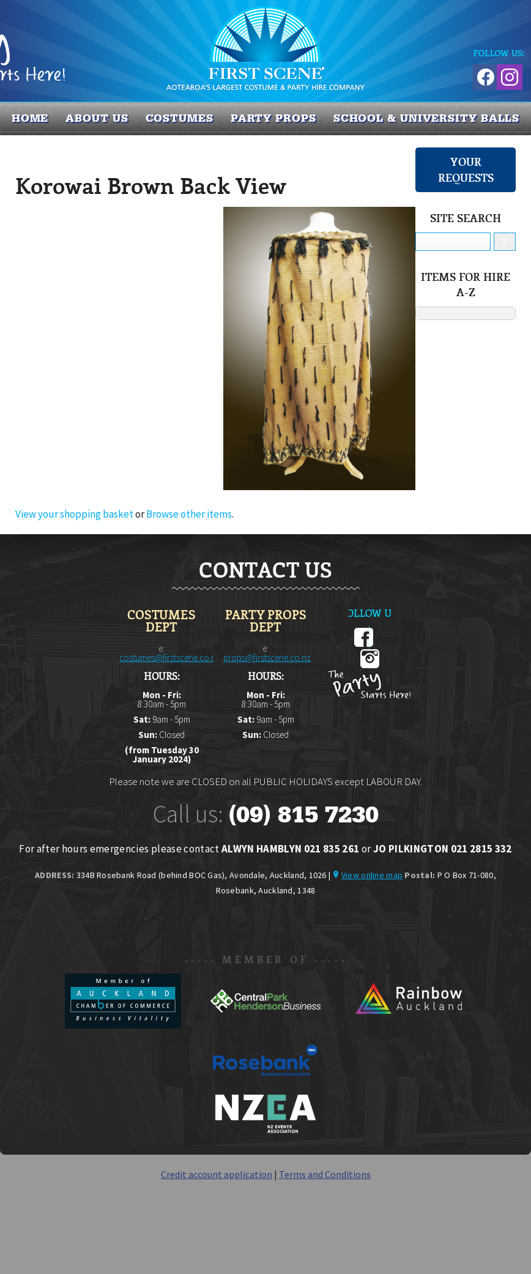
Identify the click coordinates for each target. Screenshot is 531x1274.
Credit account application (216, 1174)
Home (30, 118)
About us (96, 118)
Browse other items (189, 514)
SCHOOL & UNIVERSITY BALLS (426, 118)
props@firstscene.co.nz (267, 657)
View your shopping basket (74, 514)
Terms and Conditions (325, 1174)
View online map (372, 875)
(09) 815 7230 (303, 814)
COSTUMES (180, 118)
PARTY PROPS (273, 118)
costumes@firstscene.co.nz (169, 657)
